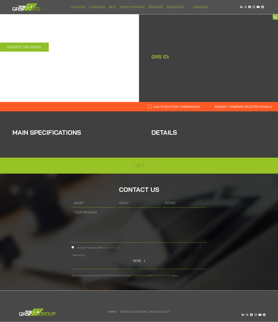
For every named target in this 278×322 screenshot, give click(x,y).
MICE (112, 7)
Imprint (113, 311)
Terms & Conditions (134, 311)
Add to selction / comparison (176, 107)
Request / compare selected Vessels (243, 107)
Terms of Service (161, 275)
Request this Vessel (24, 47)
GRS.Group (175, 7)
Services (155, 7)
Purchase (97, 7)
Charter (78, 7)
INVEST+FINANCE (132, 7)
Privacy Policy (111, 247)
